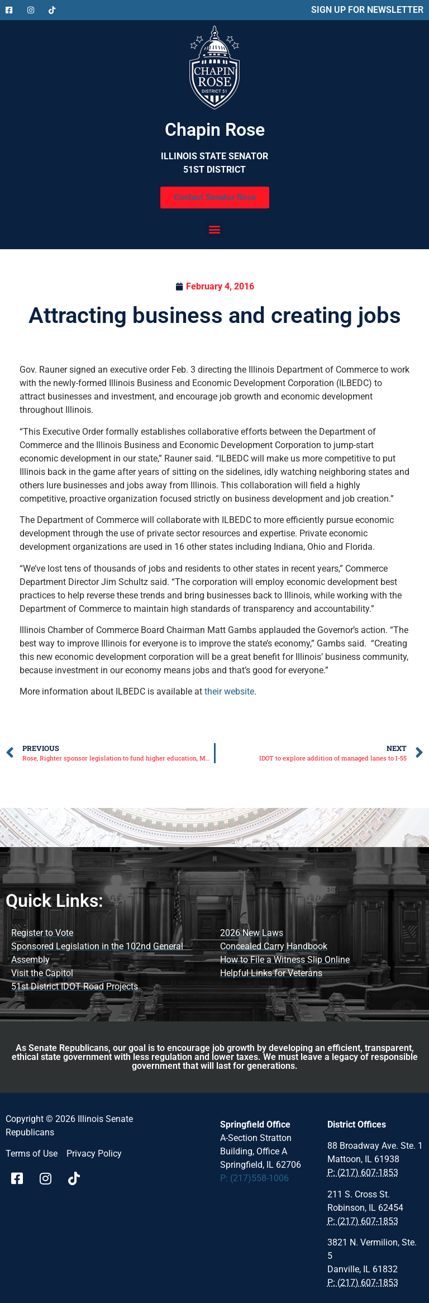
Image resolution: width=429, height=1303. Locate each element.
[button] (215, 229)
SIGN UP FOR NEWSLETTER (367, 9)
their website (229, 691)
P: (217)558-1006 (254, 1178)
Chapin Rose (215, 129)
